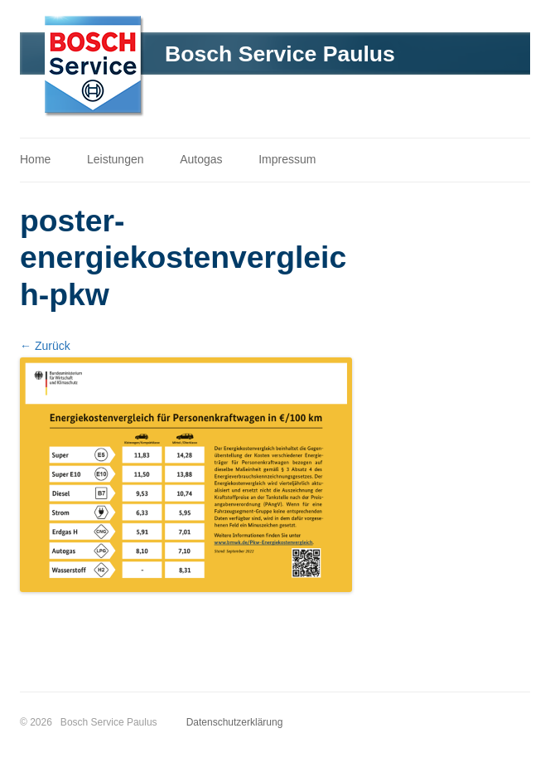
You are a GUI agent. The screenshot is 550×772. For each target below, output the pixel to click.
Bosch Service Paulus (280, 53)
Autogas (201, 159)
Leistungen (115, 159)
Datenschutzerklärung (234, 722)
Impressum (287, 159)
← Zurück (45, 345)
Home (35, 159)
